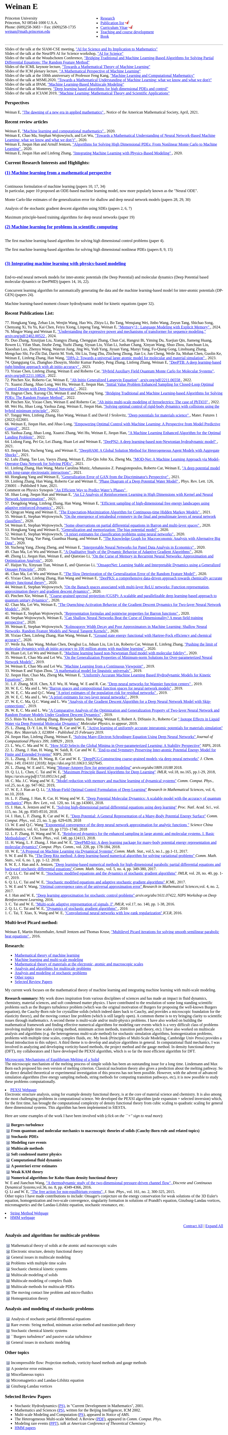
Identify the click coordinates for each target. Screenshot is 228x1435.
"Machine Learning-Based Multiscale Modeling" (86, 84)
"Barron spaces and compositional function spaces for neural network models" (109, 688)
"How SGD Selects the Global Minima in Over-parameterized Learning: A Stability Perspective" (125, 745)
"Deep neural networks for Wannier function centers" (150, 684)
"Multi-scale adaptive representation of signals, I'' (75, 904)
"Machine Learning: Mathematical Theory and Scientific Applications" (114, 93)
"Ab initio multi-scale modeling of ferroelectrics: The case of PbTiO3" (153, 402)
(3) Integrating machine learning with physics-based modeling (65, 263)
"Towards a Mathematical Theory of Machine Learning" (106, 67)
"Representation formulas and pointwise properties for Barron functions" (121, 613)
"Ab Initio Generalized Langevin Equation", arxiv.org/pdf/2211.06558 (125, 380)
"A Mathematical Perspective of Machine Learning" (100, 71)
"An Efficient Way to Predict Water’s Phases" (90, 490)
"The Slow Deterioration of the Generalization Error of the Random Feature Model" (130, 574)
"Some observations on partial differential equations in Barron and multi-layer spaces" (132, 525)
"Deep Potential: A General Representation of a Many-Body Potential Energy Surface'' (138, 816)
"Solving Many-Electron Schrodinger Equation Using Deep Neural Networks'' (135, 737)
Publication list (112, 23)
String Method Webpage (29, 1213)
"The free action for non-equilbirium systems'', (67, 1192)
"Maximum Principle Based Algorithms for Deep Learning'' (109, 772)
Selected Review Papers (33, 982)
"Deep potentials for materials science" (159, 415)
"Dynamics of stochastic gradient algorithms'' (82, 908)
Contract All (193, 1226)
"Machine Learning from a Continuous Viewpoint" (104, 666)
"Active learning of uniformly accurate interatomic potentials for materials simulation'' (155, 728)
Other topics (24, 977)
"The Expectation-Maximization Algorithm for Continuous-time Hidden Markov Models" (130, 512)
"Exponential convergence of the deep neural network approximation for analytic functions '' (116, 825)
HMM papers (25, 1428)
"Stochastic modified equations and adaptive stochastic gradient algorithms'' (106, 882)
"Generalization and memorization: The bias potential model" (109, 530)
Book (104, 36)
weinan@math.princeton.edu (27, 31)
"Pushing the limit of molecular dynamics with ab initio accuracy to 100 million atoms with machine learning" (111, 646)
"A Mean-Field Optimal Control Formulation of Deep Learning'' (96, 789)
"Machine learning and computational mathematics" (63, 131)
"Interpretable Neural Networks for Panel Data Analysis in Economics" (138, 547)
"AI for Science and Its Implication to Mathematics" (116, 49)
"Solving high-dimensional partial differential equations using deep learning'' (116, 807)
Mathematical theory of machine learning (47, 955)
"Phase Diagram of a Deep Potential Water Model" (139, 481)
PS (81, 1414)
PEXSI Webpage (23, 1090)
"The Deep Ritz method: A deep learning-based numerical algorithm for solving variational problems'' (115, 856)
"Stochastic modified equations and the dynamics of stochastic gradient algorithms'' (111, 873)
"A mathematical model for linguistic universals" (93, 671)
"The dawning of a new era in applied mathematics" (63, 112)
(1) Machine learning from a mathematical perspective (58, 172)
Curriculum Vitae (114, 27)
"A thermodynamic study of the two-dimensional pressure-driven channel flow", (109, 1183)
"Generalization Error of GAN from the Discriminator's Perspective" (115, 477)
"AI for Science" (110, 53)
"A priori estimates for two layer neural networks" (88, 697)
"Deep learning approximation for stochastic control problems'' (85, 895)
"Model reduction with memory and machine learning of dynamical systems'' (116, 781)
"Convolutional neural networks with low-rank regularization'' (114, 913)
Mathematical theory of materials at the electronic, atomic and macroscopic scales (79, 964)
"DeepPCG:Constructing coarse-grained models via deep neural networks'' (140, 759)
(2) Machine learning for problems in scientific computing (61, 226)
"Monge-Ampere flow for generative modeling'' (94, 767)
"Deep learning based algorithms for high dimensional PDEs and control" (110, 89)
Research (107, 18)
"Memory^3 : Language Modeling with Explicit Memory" (164, 327)
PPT (53, 1423)
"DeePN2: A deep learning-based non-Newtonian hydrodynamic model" (160, 442)
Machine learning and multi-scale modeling (49, 960)
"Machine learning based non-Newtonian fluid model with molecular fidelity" (125, 653)
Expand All (214, 1226)
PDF (100, 1419)
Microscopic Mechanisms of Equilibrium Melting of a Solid (52, 1059)
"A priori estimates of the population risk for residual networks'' (106, 693)
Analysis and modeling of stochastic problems (51, 973)
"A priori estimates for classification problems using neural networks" (119, 534)
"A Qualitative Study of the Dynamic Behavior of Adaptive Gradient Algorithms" (128, 552)
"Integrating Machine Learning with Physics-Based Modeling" (122, 153)
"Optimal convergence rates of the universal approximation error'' (91, 886)
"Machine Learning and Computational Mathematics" (152, 75)
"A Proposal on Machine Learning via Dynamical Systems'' (67, 851)
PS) (62, 1406)
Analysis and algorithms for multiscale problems (53, 968)
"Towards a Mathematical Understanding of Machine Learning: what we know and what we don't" (135, 80)
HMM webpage (22, 1217)
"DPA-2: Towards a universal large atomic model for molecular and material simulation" (136, 358)
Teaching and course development (127, 32)
